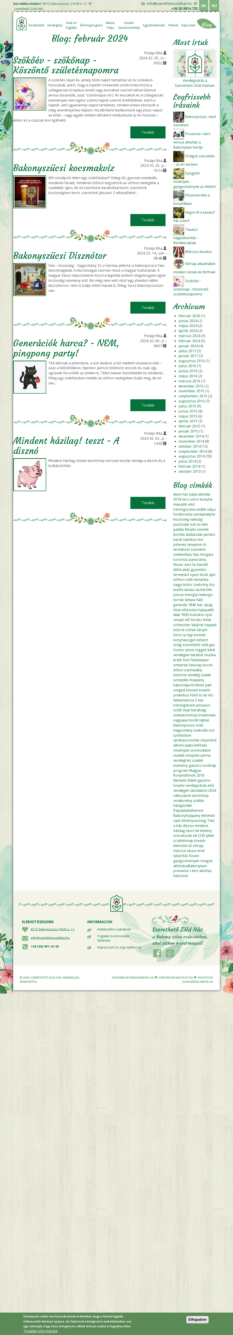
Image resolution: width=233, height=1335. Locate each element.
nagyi (177, 584)
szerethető (191, 644)
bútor (188, 584)
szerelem (198, 549)
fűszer (194, 855)
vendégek (181, 654)
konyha (206, 499)
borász (196, 619)
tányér (202, 629)
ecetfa (178, 589)
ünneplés (181, 679)
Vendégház (55, 25)
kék (209, 589)
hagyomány (183, 730)
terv (185, 499)
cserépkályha (204, 514)
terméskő (181, 574)
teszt (190, 830)
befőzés (200, 745)
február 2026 (189, 315)
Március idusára (198, 251)
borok (207, 665)
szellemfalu (182, 554)
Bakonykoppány (186, 815)
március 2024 (189, 335)
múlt (199, 725)
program (180, 770)
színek (191, 629)
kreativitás (207, 715)
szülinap (209, 765)
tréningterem (184, 705)
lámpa (190, 599)
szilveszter (182, 624)
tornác (178, 599)
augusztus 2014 (191, 456)
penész (209, 534)
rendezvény (182, 800)
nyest (194, 574)
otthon (179, 579)
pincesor (203, 705)
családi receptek (186, 755)
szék (189, 579)
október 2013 (189, 471)
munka (210, 654)
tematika (201, 579)
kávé (211, 649)
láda (176, 614)
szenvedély (193, 670)
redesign (205, 594)
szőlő (177, 710)
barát (177, 539)
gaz (212, 644)
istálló (201, 509)
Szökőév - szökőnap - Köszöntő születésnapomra (190, 287)
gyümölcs (198, 569)
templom (194, 544)
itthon (178, 670)
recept (178, 619)
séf (187, 619)
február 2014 (189, 466)
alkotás (204, 494)
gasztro (195, 765)
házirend (180, 875)
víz (199, 524)
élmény (206, 830)
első (191, 504)
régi (189, 634)
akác (186, 569)
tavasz (189, 589)
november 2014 (191, 441)
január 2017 (188, 355)
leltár (207, 619)
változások (182, 795)
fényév (190, 529)
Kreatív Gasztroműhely (129, 25)
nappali (210, 624)
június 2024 (187, 320)
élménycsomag (194, 820)
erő (212, 730)
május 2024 (187, 325)
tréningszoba (184, 509)
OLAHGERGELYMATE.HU (197, 982)
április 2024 (187, 330)
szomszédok (200, 750)
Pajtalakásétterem (188, 810)
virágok (206, 860)
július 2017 (187, 351)
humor (178, 649)
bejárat (197, 624)
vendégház (182, 760)
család (206, 674)
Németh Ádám (185, 780)
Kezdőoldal (36, 25)
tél (197, 830)
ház (185, 494)
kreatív (204, 690)
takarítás (180, 855)
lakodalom (198, 790)
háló (199, 599)
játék (210, 835)
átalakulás (194, 534)
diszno (188, 825)
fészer (178, 564)
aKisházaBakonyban (190, 865)
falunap (195, 665)
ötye (186, 710)
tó (204, 544)
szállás (198, 800)
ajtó (212, 574)
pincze (178, 594)
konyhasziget (184, 640)
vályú (211, 509)
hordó (193, 720)
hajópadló (206, 609)
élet (205, 524)
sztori (194, 499)
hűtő (194, 695)
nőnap (198, 845)
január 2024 (188, 345)
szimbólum (182, 735)
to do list (206, 695)
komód (199, 634)
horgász (207, 554)
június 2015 (187, 411)
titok (177, 609)
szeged (179, 690)
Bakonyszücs (184, 725)
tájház (204, 720)
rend (200, 850)
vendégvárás (196, 785)
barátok (196, 654)
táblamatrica (183, 700)
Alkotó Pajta (110, 25)
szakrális (200, 730)
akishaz (205, 870)
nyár (177, 820)
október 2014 (189, 446)
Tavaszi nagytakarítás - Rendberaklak (185, 236)
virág (177, 644)
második (180, 504)
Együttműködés (154, 25)
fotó (186, 660)
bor (201, 539)
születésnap (183, 840)
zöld (204, 644)
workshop (200, 795)
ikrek (204, 574)
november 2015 (191, 391)
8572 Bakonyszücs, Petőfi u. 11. (65, 4)
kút (193, 524)
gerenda (180, 604)
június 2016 (187, 371)
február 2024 (189, 340)
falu (196, 554)
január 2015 (188, 431)
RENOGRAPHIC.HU (142, 977)
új (184, 634)
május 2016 (187, 376)
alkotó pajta (183, 745)
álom (177, 494)
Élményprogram (91, 25)
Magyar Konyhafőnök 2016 (188, 773)
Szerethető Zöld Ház (28, 9)
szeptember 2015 (192, 396)
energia (191, 594)
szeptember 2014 (192, 451)
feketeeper (200, 660)
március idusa (184, 850)
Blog (207, 25)
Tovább (154, 132)
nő (189, 845)
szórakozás (182, 835)
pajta (193, 494)
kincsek (192, 690)
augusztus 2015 (191, 401)
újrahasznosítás (186, 740)
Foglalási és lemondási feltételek (113, 938)
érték (177, 660)
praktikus (181, 695)
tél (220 (199, 835)
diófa (177, 569)
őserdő (202, 564)
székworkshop (185, 715)
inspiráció (208, 740)
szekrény (200, 584)
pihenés (179, 544)
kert (187, 564)
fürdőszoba (182, 514)
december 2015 (191, 386)
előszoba (189, 609)
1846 (192, 604)
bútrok (179, 629)
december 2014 (191, 436)
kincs (177, 634)
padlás (178, 529)
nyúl (208, 614)
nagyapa (180, 720)
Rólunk (173, 25)
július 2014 (187, 461)
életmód (208, 815)
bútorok (180, 674)
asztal (200, 589)
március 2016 (189, 381)
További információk (40, 1332)
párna (205, 755)
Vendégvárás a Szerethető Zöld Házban (195, 83)
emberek (180, 665)
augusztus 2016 (191, 360)
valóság (196, 519)
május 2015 (187, 416)
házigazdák (182, 805)
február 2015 (189, 426)
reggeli (201, 649)
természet (181, 549)
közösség (181, 519)
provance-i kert (185, 870)
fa (193, 564)
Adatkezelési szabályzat (114, 929)
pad (208, 685)
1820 (185, 614)
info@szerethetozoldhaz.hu (169, 3)
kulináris (197, 614)
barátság (198, 710)
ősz (212, 584)
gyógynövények (186, 860)
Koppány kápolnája (188, 682)
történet (197, 685)
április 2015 (187, 421)
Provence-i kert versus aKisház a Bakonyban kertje (191, 140)
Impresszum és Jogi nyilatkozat (119, 947)
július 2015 (187, 406)
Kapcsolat (188, 25)
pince (189, 649)
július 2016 (187, 365)
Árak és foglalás (71, 25)
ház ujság (205, 604)
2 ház (199, 700)
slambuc (190, 539)
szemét (203, 529)
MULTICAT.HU (184, 977)
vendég (194, 674)
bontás (179, 534)
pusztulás (181, 524)
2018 (177, 499)
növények (181, 750)
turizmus (180, 559)
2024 (212, 790)
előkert (202, 640)
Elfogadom (197, 1320)
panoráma (197, 559)
